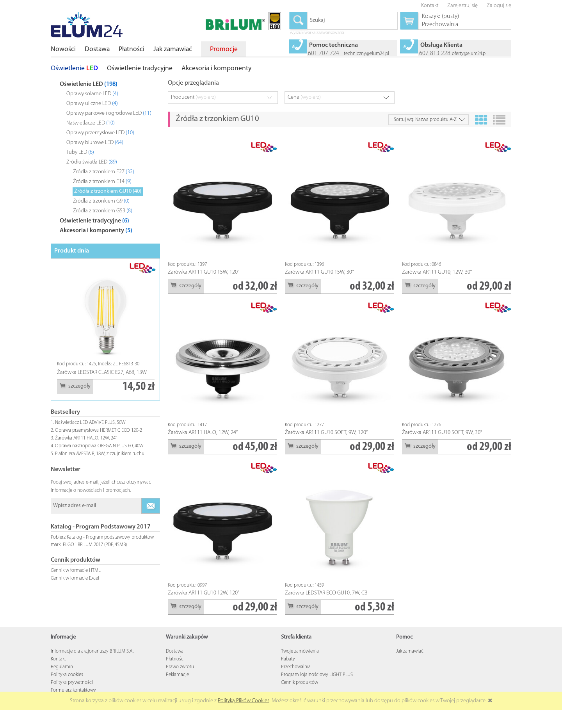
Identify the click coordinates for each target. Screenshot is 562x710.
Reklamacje (177, 674)
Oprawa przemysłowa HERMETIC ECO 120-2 (98, 430)
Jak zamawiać (409, 651)
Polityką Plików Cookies (243, 701)
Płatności (175, 659)
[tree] (105, 156)
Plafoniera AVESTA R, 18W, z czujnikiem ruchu (99, 453)
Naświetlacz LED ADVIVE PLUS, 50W (90, 422)
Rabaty (288, 659)
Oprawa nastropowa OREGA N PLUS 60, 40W (99, 445)
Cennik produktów (299, 682)
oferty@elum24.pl (469, 53)
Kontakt (58, 659)
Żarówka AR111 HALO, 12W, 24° (86, 438)
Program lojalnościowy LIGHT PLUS (317, 674)
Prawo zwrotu (180, 666)
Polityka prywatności (72, 682)
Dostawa (174, 651)
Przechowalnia (296, 666)
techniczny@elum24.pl (366, 53)
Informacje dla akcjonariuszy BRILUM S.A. (92, 651)
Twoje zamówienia (300, 651)
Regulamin (62, 666)
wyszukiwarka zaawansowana (317, 33)
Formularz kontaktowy (73, 690)
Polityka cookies (67, 674)
